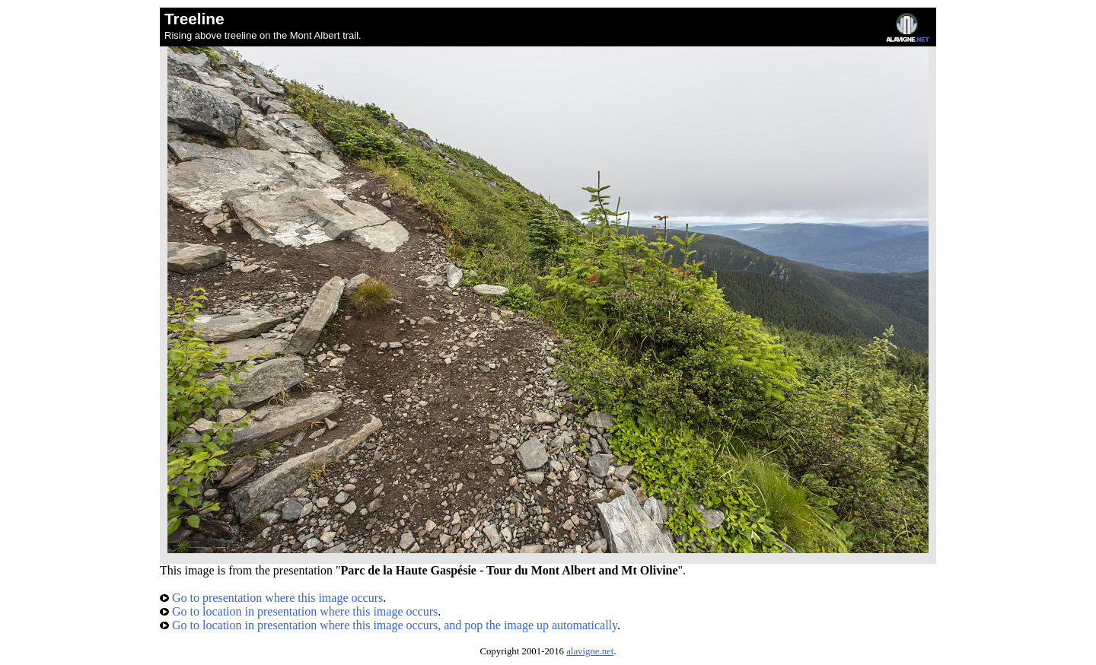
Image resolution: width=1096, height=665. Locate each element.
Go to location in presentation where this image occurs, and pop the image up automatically (388, 625)
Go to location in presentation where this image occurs (299, 611)
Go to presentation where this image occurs (271, 597)
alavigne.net (589, 651)
